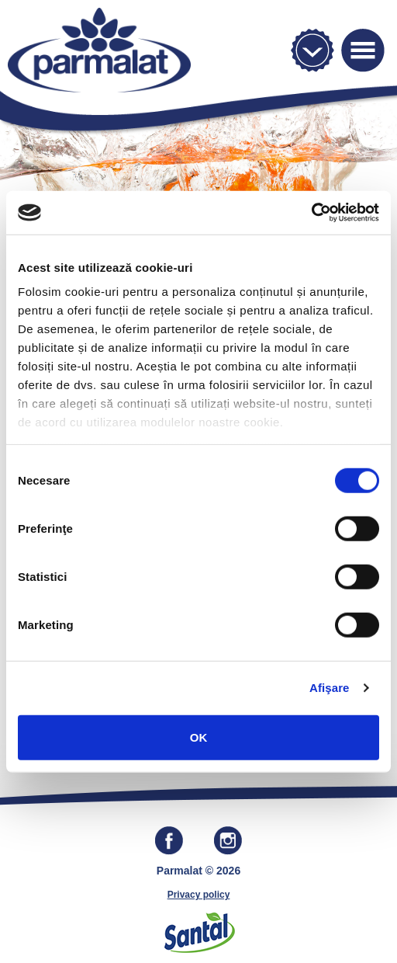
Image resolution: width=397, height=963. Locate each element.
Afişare (329, 687)
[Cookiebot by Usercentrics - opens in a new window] (311, 213)
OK (199, 736)
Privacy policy (198, 894)
